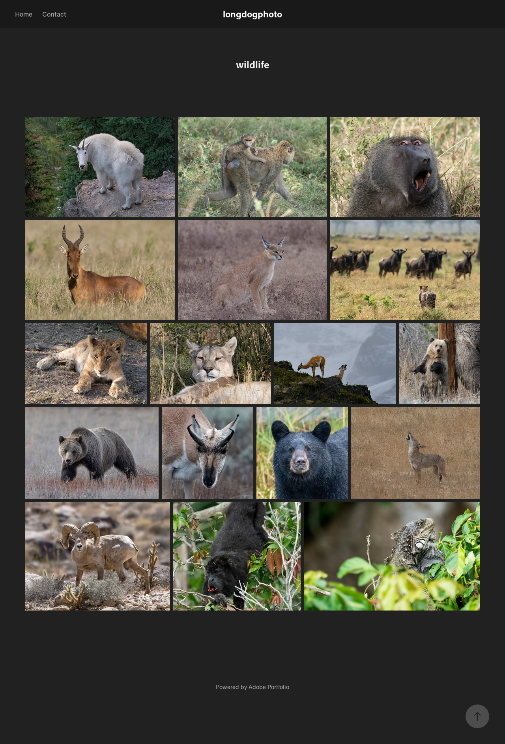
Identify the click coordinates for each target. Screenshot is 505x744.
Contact (54, 13)
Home (23, 13)
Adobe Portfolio (269, 687)
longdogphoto (252, 14)
